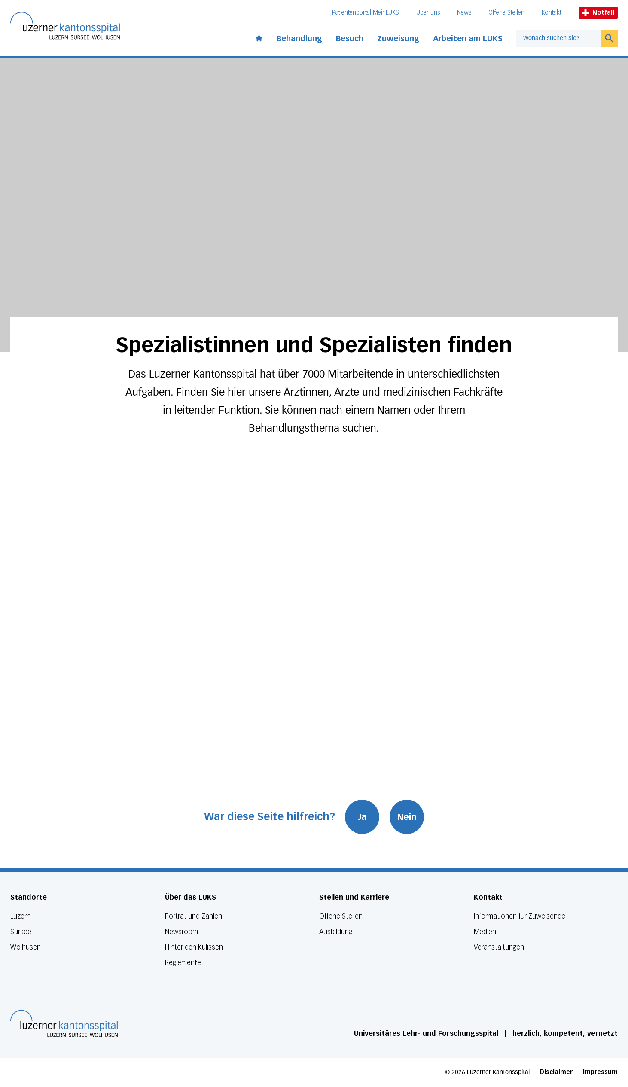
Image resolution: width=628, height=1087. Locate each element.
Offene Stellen (506, 12)
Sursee (20, 932)
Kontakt (551, 12)
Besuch (349, 38)
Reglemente (183, 963)
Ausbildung (335, 932)
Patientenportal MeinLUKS (365, 12)
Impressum (600, 1072)
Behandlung (299, 38)
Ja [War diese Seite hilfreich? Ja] (362, 817)
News (464, 12)
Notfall (598, 12)
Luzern (20, 916)
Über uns (428, 12)
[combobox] (558, 38)
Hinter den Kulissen (194, 947)
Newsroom (181, 932)
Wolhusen (25, 947)
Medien (485, 932)
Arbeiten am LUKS (468, 38)
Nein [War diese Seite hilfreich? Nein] (407, 817)
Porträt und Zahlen (193, 916)
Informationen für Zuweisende (519, 916)
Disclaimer (556, 1072)
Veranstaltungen (499, 947)
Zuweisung (398, 38)
